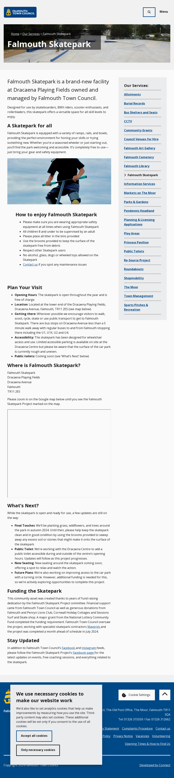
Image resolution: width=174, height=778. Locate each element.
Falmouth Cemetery (139, 157)
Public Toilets (134, 251)
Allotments (132, 94)
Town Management (138, 296)
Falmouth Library (136, 166)
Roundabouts (133, 269)
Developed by (154, 765)
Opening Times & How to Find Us (147, 744)
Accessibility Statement (103, 728)
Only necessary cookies (38, 750)
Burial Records (134, 103)
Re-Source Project (137, 260)
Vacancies (142, 736)
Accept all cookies (34, 736)
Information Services (139, 184)
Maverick (94, 627)
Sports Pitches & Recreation (136, 307)
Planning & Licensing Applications (139, 222)
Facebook (69, 648)
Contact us (30, 264)
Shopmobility (134, 278)
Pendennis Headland (139, 211)
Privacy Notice (123, 736)
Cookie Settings (136, 695)
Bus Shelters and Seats (140, 112)
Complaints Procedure (137, 728)
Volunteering (161, 736)
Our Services (31, 34)
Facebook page (83, 653)
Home (15, 34)
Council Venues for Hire (141, 139)
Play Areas (131, 233)
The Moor (131, 287)
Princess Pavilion (136, 242)
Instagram (89, 648)
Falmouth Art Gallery (139, 148)
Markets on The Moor (140, 193)
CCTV (128, 121)
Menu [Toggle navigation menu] (164, 12)
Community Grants (138, 130)
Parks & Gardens (136, 202)
